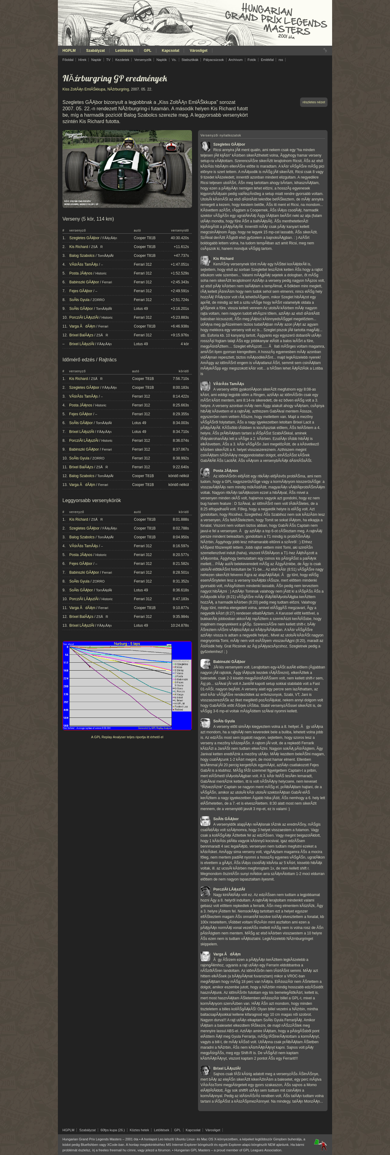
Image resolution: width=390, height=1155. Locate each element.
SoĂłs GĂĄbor (81, 308)
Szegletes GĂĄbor (84, 238)
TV (108, 60)
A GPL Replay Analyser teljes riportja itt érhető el (127, 737)
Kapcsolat (170, 50)
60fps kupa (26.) (113, 1130)
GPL (147, 50)
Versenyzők (142, 60)
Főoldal (67, 60)
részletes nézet (314, 102)
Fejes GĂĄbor (80, 291)
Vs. (174, 60)
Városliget (198, 50)
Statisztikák (190, 60)
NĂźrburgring (118, 89)
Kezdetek (122, 60)
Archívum (236, 60)
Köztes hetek (139, 1130)
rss (280, 60)
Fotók (252, 60)
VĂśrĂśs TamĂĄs (83, 264)
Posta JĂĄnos (80, 273)
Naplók (161, 60)
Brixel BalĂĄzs (81, 335)
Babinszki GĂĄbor (84, 282)
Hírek (82, 60)
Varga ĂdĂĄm (82, 326)
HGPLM (69, 50)
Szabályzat (95, 50)
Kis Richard (78, 247)
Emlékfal (267, 60)
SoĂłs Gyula (79, 300)
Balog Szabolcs (82, 255)
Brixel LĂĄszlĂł (81, 344)
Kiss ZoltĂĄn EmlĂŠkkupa (83, 89)
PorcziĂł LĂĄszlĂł (83, 317)
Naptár (96, 60)
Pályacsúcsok (213, 60)
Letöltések (124, 50)
